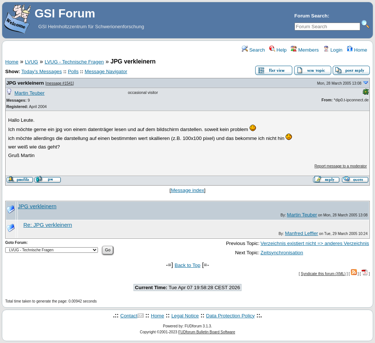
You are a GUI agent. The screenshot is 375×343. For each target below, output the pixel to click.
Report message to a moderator (341, 166)
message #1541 (59, 83)
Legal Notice (185, 315)
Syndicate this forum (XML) (323, 274)
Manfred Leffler (301, 233)
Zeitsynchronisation (281, 252)
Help (278, 50)
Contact (128, 315)
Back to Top (187, 265)
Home (357, 50)
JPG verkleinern (25, 83)
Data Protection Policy (230, 315)
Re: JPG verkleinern (47, 225)
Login (332, 50)
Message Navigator (106, 71)
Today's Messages (41, 71)
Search (253, 50)
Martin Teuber (29, 93)
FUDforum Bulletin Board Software (206, 332)
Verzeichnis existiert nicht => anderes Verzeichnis (314, 243)
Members (305, 50)
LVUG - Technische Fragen (74, 62)
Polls (73, 71)
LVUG (31, 62)
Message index (187, 190)
